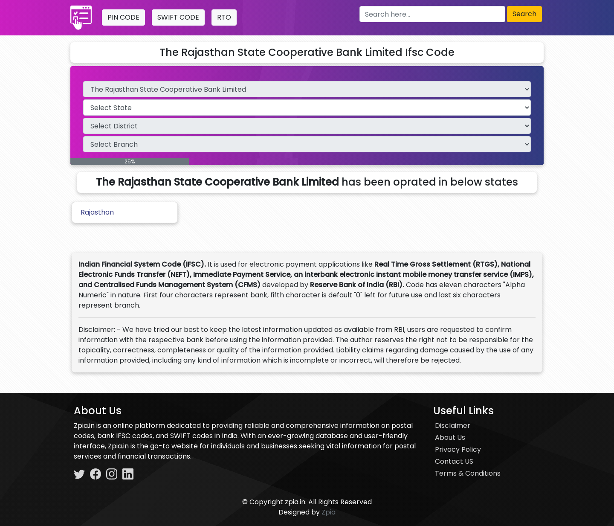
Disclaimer (452, 425)
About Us (450, 437)
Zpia (328, 512)
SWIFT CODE (178, 17)
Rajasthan (97, 212)
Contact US (454, 461)
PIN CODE (123, 17)
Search (524, 14)
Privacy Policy (458, 449)
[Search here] (432, 14)
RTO (224, 17)
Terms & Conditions (468, 473)
